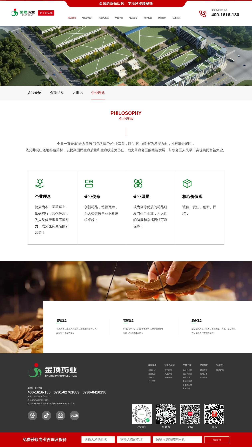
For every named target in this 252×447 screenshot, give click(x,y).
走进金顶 (72, 18)
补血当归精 (187, 385)
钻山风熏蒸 (104, 18)
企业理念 (98, 93)
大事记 (77, 93)
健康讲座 (203, 370)
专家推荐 (133, 18)
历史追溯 (168, 370)
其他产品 (186, 388)
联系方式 (220, 370)
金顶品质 (57, 93)
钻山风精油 (187, 374)
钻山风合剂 (87, 18)
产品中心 (119, 18)
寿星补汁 (186, 377)
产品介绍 (168, 374)
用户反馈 (148, 18)
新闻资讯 (162, 18)
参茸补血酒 (187, 381)
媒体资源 (168, 377)
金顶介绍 (34, 93)
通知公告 (203, 374)
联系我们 (177, 18)
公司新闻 (203, 377)
